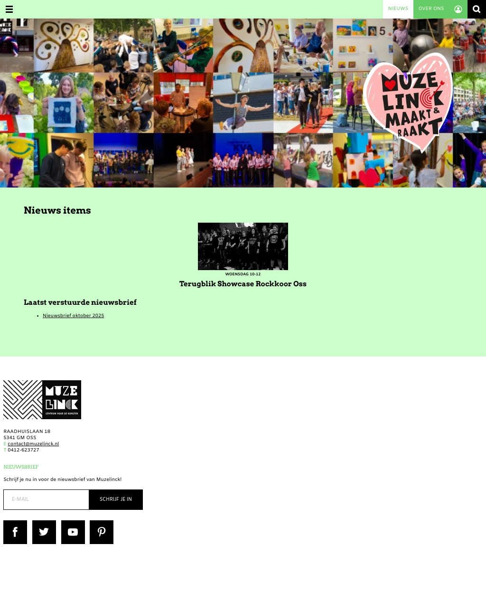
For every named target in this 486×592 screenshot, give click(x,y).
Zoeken (476, 9)
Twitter (40, 523)
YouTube (71, 523)
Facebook (14, 523)
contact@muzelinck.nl (33, 445)
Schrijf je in (116, 500)
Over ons (431, 9)
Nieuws (398, 9)
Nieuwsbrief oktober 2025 (73, 316)
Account (458, 9)
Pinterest (100, 523)
